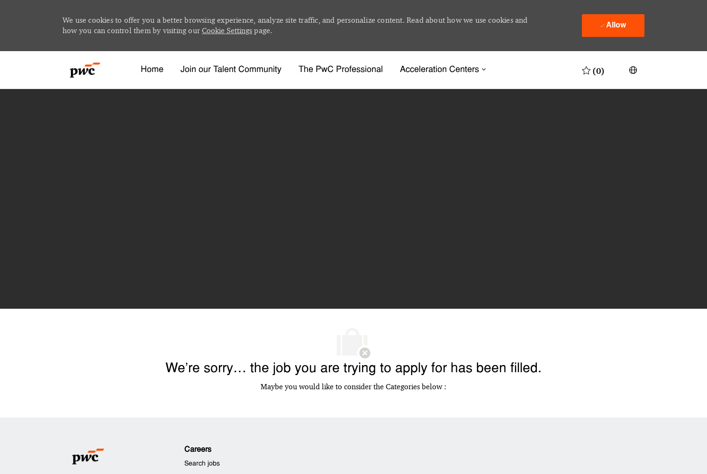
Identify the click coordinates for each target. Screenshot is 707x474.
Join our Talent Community (231, 69)
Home (152, 69)
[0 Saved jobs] (593, 70)
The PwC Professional (341, 69)
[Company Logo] (85, 70)
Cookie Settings (227, 30)
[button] (633, 70)
